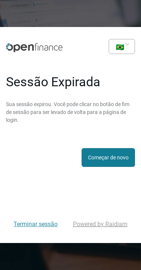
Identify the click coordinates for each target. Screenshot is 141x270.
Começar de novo (108, 157)
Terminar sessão (36, 224)
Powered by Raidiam (100, 224)
